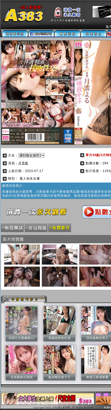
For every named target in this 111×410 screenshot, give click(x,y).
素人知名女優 (30, 178)
